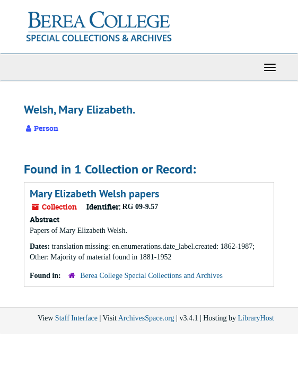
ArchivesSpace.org (146, 318)
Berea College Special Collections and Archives (151, 276)
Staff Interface (76, 318)
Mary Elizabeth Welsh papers (94, 194)
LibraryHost (256, 318)
